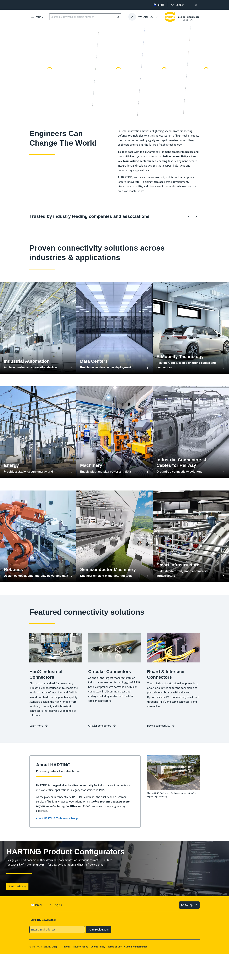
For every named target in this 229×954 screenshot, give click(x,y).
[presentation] (177, 4)
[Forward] (196, 216)
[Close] (196, 4)
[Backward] (188, 216)
